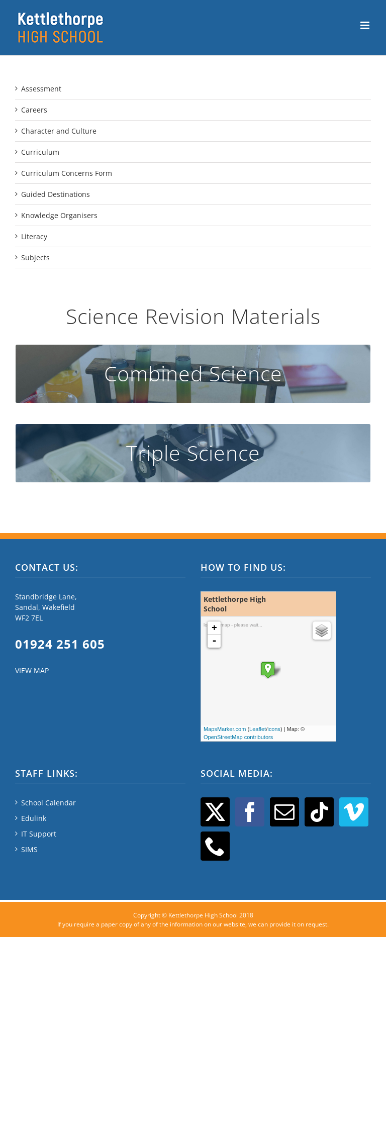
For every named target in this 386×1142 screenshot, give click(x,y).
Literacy (34, 236)
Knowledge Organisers (59, 215)
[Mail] (284, 811)
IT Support (38, 834)
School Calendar (48, 802)
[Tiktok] (319, 811)
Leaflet (257, 729)
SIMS (29, 849)
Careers (34, 110)
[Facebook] (249, 811)
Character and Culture (58, 131)
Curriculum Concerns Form (66, 173)
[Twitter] (215, 811)
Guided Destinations (55, 194)
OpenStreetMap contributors (238, 737)
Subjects (35, 257)
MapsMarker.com (225, 729)
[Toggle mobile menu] (365, 25)
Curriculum (40, 152)
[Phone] (215, 846)
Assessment (41, 88)
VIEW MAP (32, 670)
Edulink (33, 818)
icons (273, 729)
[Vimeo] (353, 811)
